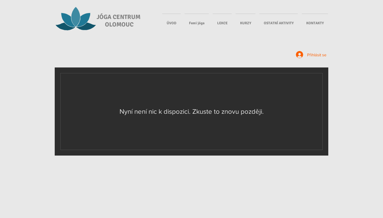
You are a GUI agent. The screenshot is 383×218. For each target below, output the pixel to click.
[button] (222, 21)
